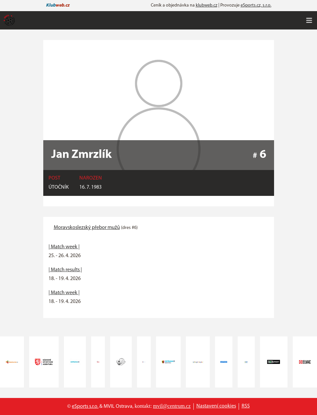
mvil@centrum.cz (172, 406)
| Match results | (65, 270)
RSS (246, 406)
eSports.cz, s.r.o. (256, 5)
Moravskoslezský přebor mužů (87, 227)
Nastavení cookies (216, 406)
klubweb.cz (206, 5)
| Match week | (64, 247)
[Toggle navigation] (309, 20)
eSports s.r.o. (85, 406)
